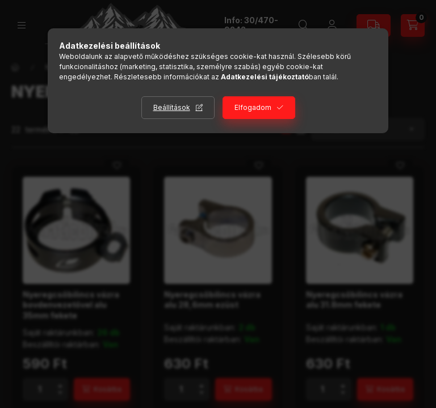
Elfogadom (252, 107)
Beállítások (171, 107)
